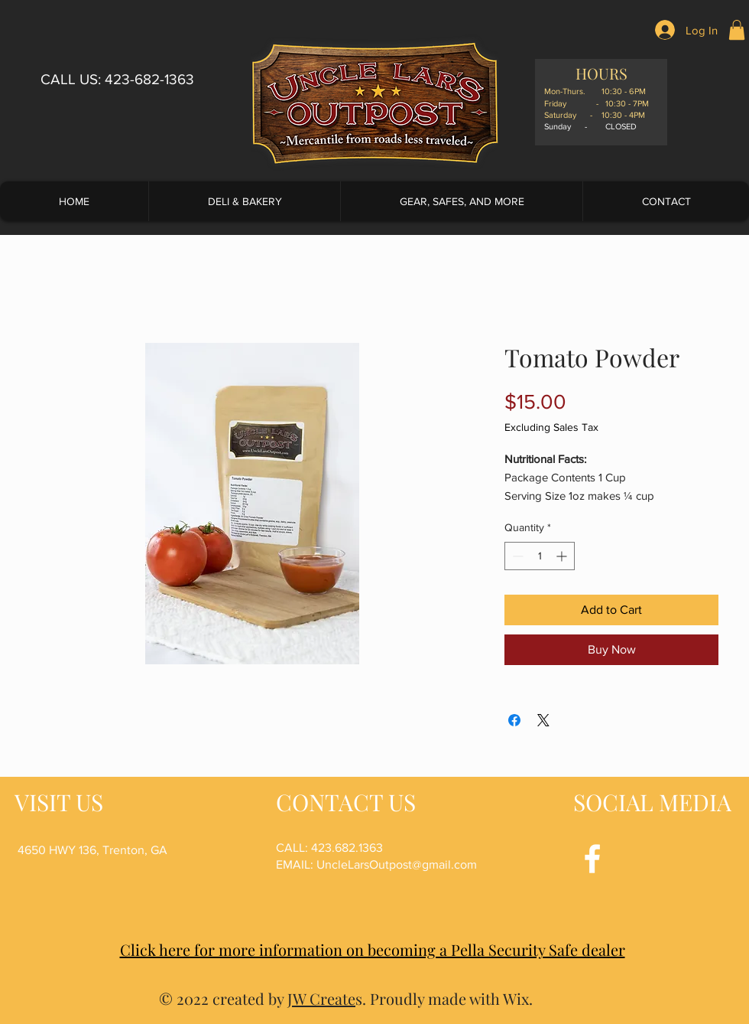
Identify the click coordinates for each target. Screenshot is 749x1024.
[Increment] (562, 556)
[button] (736, 30)
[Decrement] (516, 556)
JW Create (321, 998)
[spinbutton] (539, 556)
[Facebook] (592, 859)
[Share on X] (543, 720)
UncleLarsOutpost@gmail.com (396, 864)
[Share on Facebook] (514, 720)
